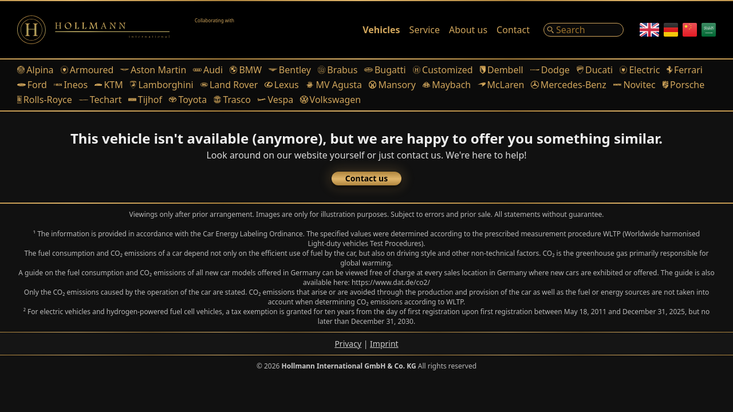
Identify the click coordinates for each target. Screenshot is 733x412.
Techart (100, 99)
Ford (32, 84)
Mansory (392, 84)
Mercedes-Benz (568, 84)
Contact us (366, 178)
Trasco (232, 99)
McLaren (501, 84)
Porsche (684, 84)
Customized (443, 70)
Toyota (188, 99)
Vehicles (381, 29)
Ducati (595, 70)
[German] (671, 30)
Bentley (290, 70)
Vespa (275, 99)
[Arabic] (709, 30)
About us (468, 29)
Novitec (634, 84)
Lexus (281, 84)
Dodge (550, 70)
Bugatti (384, 70)
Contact (513, 29)
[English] (649, 30)
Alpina (35, 70)
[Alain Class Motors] (223, 29)
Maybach (447, 84)
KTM (108, 84)
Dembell (501, 70)
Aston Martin (153, 70)
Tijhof (145, 99)
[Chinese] (690, 30)
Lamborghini (162, 84)
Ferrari (685, 70)
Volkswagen (330, 99)
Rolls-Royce (44, 99)
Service (424, 29)
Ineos (71, 84)
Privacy (347, 343)
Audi (208, 70)
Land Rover (229, 84)
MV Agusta (334, 84)
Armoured (87, 70)
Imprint (384, 343)
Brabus (337, 70)
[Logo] (93, 29)
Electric (640, 70)
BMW (246, 70)
